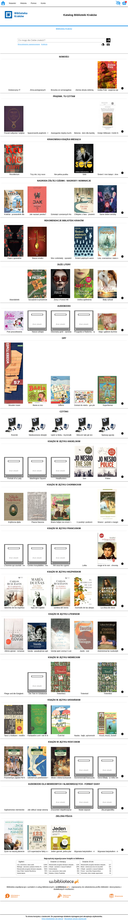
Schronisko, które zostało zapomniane (92, 873)
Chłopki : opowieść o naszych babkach (60, 867)
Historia (23, 3)
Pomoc (34, 3)
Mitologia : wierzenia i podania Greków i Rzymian (31, 867)
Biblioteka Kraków (64, 29)
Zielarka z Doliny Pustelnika (57, 873)
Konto (43, 3)
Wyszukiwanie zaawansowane (29, 44)
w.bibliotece (62, 887)
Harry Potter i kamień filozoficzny (26, 871)
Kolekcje (44, 44)
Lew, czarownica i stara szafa (25, 864)
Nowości (12, 3)
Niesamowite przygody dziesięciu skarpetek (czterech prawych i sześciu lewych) (40, 869)
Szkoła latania (21, 873)
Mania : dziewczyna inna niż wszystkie (92, 867)
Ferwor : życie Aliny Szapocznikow (91, 871)
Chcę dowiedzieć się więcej (52, 919)
